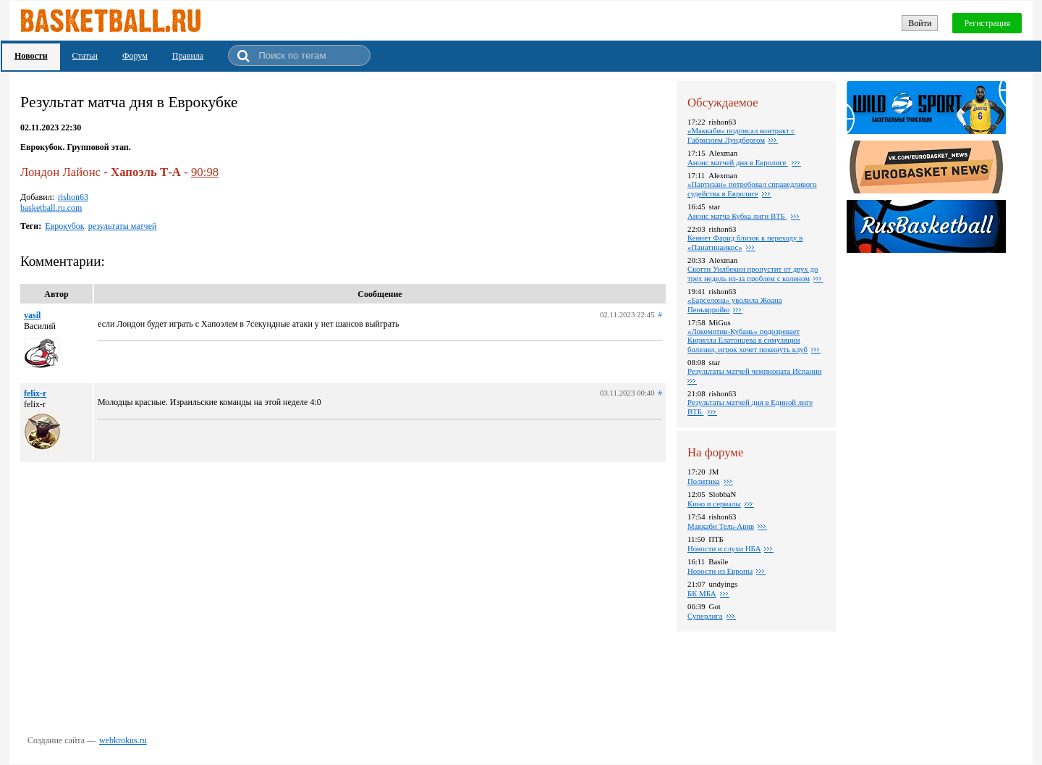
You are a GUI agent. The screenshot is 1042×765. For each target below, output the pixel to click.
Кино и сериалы (714, 503)
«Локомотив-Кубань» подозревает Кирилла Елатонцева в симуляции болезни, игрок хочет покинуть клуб (747, 340)
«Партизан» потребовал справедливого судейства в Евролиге (752, 189)
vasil (32, 315)
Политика (703, 481)
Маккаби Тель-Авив (720, 526)
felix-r (35, 393)
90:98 (205, 172)
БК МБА (701, 593)
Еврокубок (64, 226)
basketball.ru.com (51, 208)
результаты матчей (122, 226)
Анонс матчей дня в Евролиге (737, 162)
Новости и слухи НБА (724, 548)
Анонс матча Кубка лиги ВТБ (737, 216)
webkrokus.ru (123, 740)
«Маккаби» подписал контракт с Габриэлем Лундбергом (741, 135)
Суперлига (705, 615)
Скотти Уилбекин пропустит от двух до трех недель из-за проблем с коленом (752, 273)
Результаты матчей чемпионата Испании (754, 371)
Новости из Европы (720, 571)
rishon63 (73, 197)
